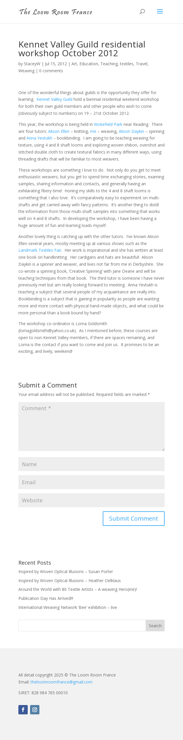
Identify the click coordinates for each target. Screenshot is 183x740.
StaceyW (32, 63)
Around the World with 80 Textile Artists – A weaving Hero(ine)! (77, 589)
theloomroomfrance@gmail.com (62, 682)
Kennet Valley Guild (54, 99)
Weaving (26, 70)
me (93, 131)
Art (74, 63)
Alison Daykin (131, 131)
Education (88, 63)
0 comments (51, 70)
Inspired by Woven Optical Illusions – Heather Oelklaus (69, 580)
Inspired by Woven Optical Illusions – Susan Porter (65, 571)
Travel (141, 63)
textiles (126, 63)
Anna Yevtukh (39, 138)
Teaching (109, 63)
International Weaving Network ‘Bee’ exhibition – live (67, 607)
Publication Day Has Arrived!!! (45, 598)
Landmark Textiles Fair (39, 250)
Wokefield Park (108, 124)
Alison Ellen (58, 131)
